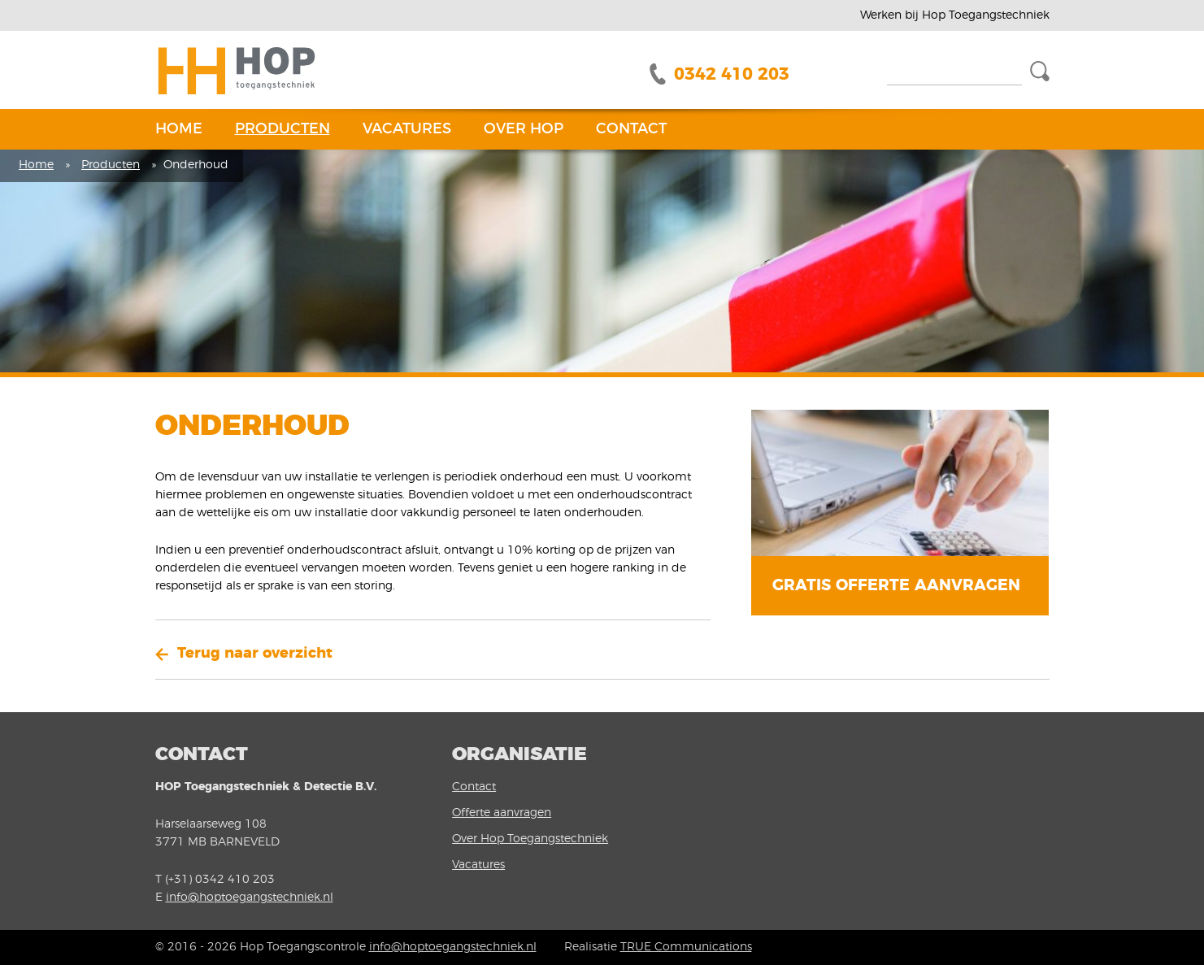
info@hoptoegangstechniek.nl (249, 897)
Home (178, 129)
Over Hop (523, 129)
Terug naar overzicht (255, 653)
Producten (282, 129)
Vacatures (407, 129)
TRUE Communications (686, 947)
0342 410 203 (731, 74)
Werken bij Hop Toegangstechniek (955, 15)
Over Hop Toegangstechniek (530, 839)
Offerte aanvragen (501, 813)
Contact (631, 129)
